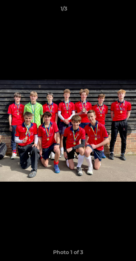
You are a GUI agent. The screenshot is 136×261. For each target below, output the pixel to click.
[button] (110, 10)
